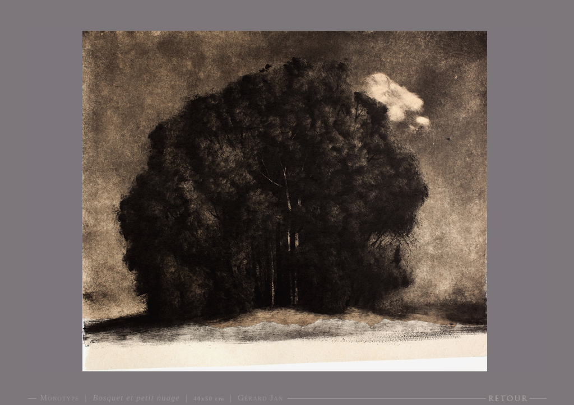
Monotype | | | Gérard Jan (162, 398)
